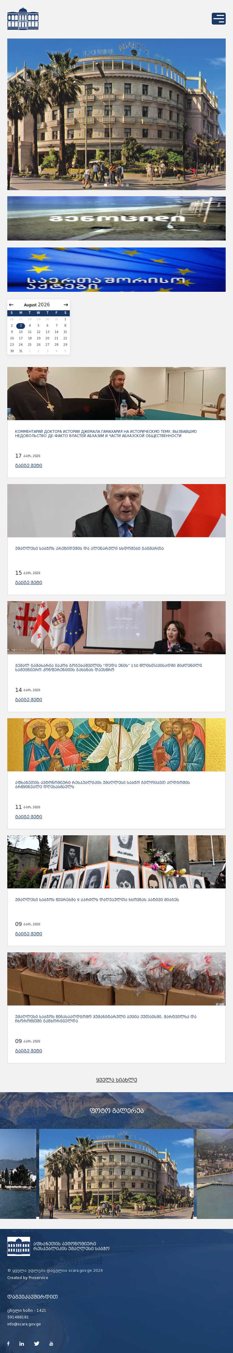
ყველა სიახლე (116, 1080)
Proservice (38, 1278)
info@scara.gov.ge (24, 1324)
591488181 (18, 1317)
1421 (41, 1310)
